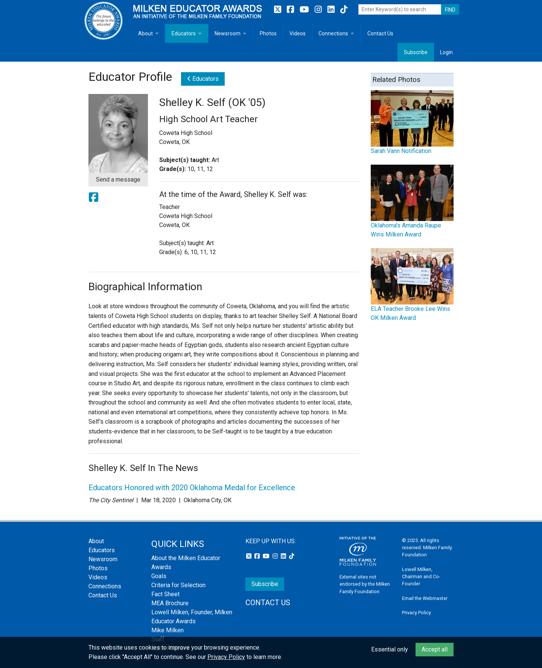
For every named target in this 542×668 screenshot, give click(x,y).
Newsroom (228, 33)
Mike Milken (167, 630)
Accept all (435, 649)
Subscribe (416, 52)
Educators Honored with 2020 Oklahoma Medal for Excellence (191, 487)
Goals (158, 576)
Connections (333, 33)
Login (446, 52)
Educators (184, 33)
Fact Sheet (165, 594)
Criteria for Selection (178, 585)
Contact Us (380, 33)
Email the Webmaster (425, 598)
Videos (297, 33)
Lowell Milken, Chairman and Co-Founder (421, 576)
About (145, 33)
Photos (268, 33)
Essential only (389, 649)
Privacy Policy (416, 612)
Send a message (118, 179)
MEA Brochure (170, 603)
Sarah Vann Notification (401, 151)
